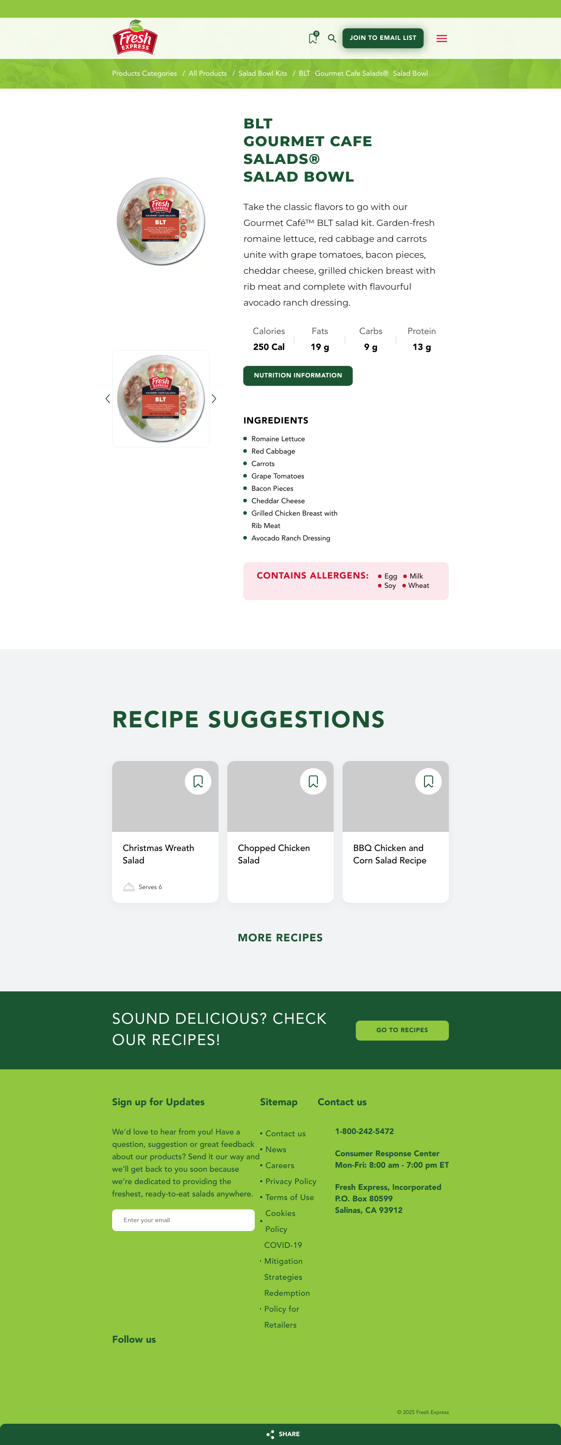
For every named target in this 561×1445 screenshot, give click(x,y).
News (275, 1149)
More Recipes (280, 938)
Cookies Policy (280, 1221)
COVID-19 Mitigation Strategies (283, 1261)
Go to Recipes (403, 1030)
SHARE (289, 1434)
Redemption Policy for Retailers (287, 1309)
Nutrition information (298, 376)
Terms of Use (289, 1197)
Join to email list (383, 38)
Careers (280, 1165)
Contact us (285, 1133)
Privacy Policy (290, 1181)
